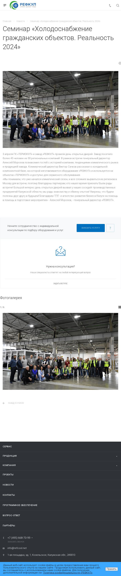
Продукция (10, 456)
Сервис (7, 446)
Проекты (8, 474)
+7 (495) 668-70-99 (19, 538)
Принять (111, 568)
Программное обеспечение (20, 505)
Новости (8, 485)
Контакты (9, 495)
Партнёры (9, 525)
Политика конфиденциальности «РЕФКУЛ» (67, 572)
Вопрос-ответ (11, 515)
